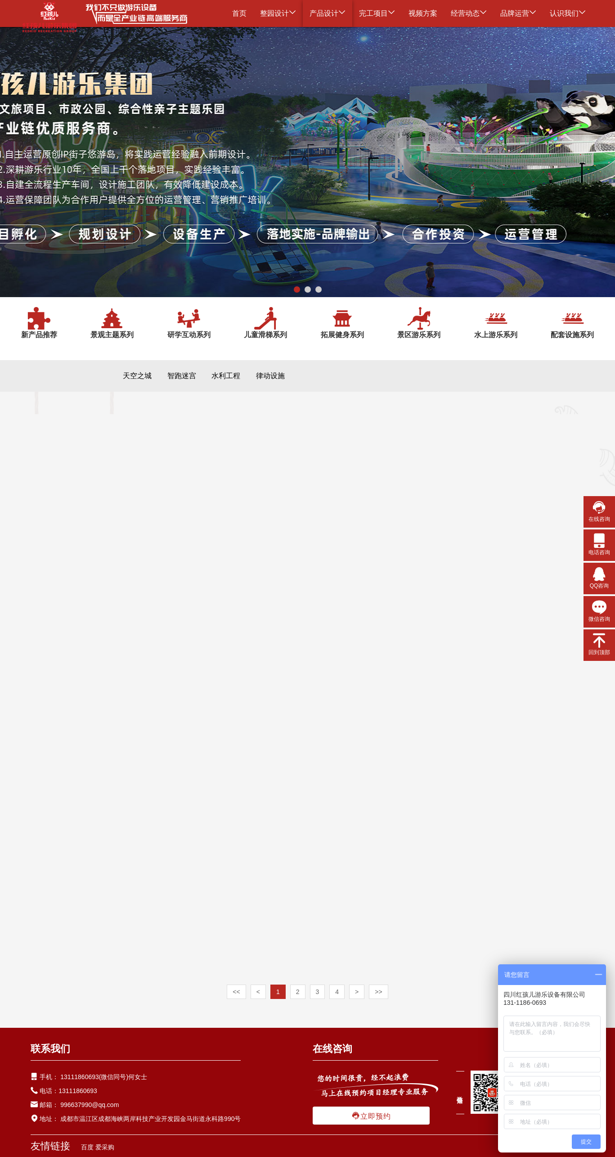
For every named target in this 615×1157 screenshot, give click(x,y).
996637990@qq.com (89, 1104)
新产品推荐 (39, 322)
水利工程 (225, 376)
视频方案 (423, 13)
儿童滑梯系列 (265, 322)
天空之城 (137, 376)
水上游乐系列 (495, 322)
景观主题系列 (112, 322)
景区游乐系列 (418, 322)
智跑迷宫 (181, 376)
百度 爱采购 (97, 1147)
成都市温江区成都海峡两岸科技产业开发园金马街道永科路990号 (149, 1118)
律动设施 (270, 376)
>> (378, 991)
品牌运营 (518, 13)
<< (236, 991)
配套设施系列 (572, 322)
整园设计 (278, 13)
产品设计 (328, 13)
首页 (239, 13)
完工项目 (377, 13)
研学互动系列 (189, 322)
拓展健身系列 (342, 322)
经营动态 (469, 13)
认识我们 (568, 13)
